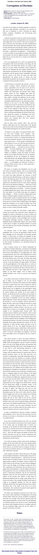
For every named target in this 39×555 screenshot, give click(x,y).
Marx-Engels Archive (8, 551)
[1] (35, 174)
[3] (5, 350)
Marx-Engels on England (22, 551)
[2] (6, 275)
